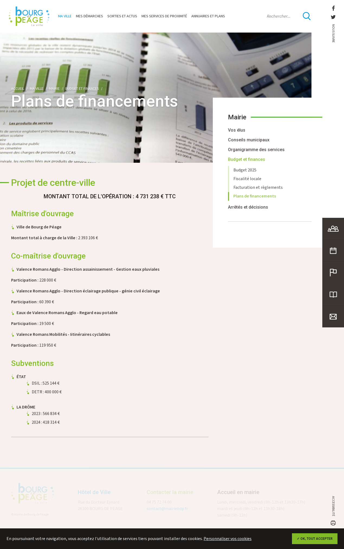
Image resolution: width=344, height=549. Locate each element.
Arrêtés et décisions (248, 209)
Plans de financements (254, 199)
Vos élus (236, 132)
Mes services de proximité (164, 16)
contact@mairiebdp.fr (167, 510)
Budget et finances (82, 88)
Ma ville (65, 16)
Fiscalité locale (247, 181)
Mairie (54, 88)
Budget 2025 (244, 173)
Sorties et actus (122, 16)
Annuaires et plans (208, 16)
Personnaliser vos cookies (228, 539)
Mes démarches (89, 16)
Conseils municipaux (248, 142)
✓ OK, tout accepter (315, 539)
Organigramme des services (256, 152)
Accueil (17, 88)
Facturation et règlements (258, 190)
